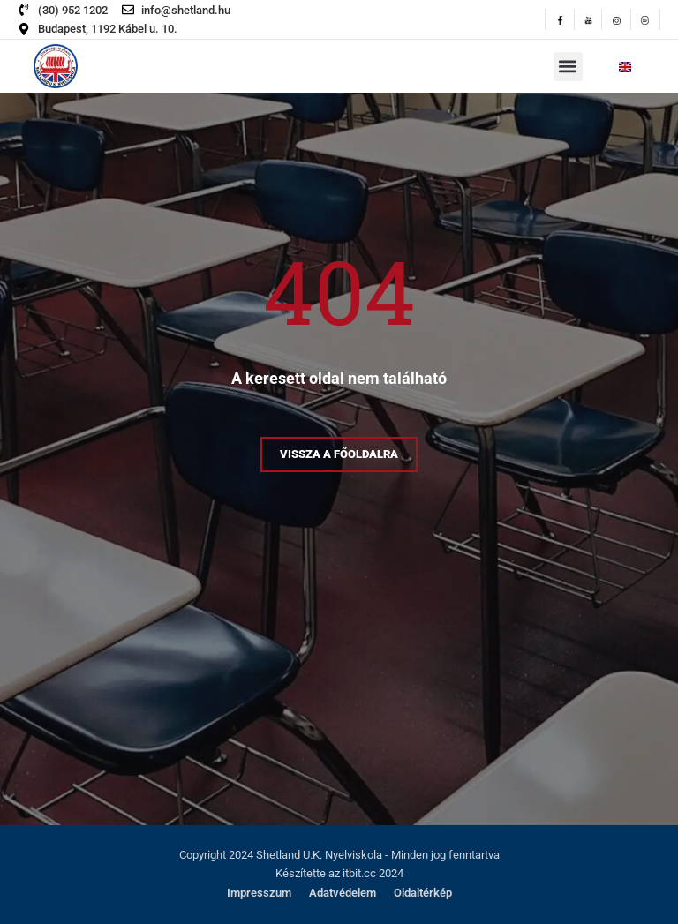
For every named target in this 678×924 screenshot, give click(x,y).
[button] (568, 66)
